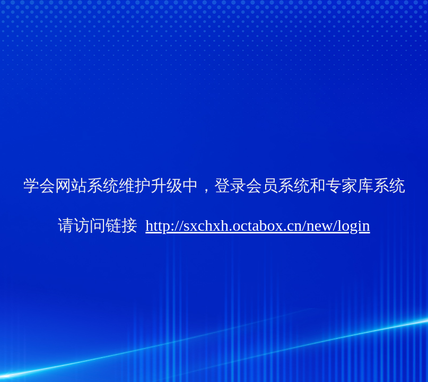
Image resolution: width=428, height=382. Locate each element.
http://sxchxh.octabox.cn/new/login (257, 225)
